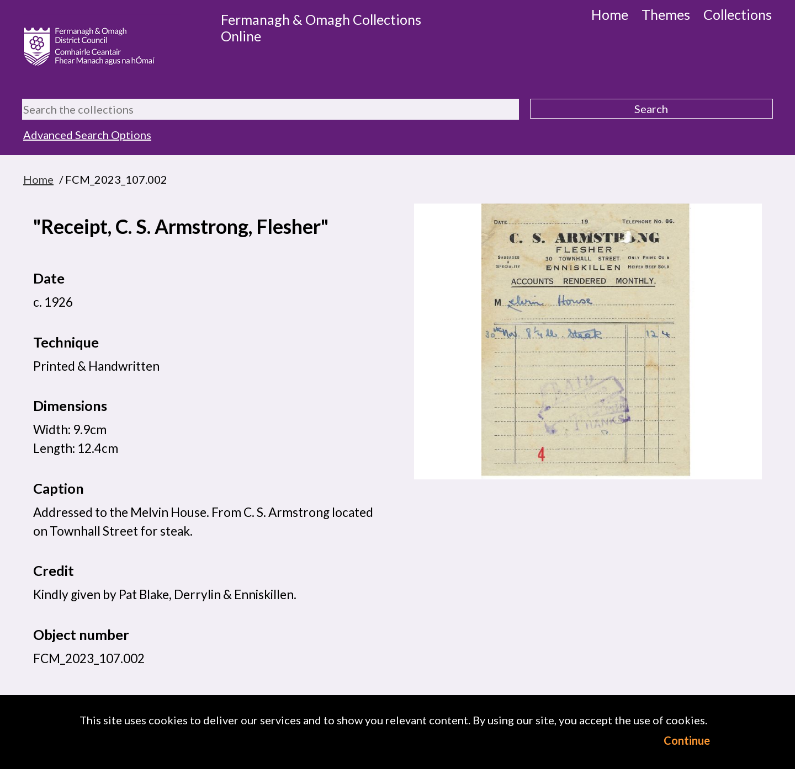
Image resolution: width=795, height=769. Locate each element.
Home (609, 14)
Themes (666, 14)
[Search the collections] (270, 109)
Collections (737, 14)
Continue (687, 740)
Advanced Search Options (87, 134)
